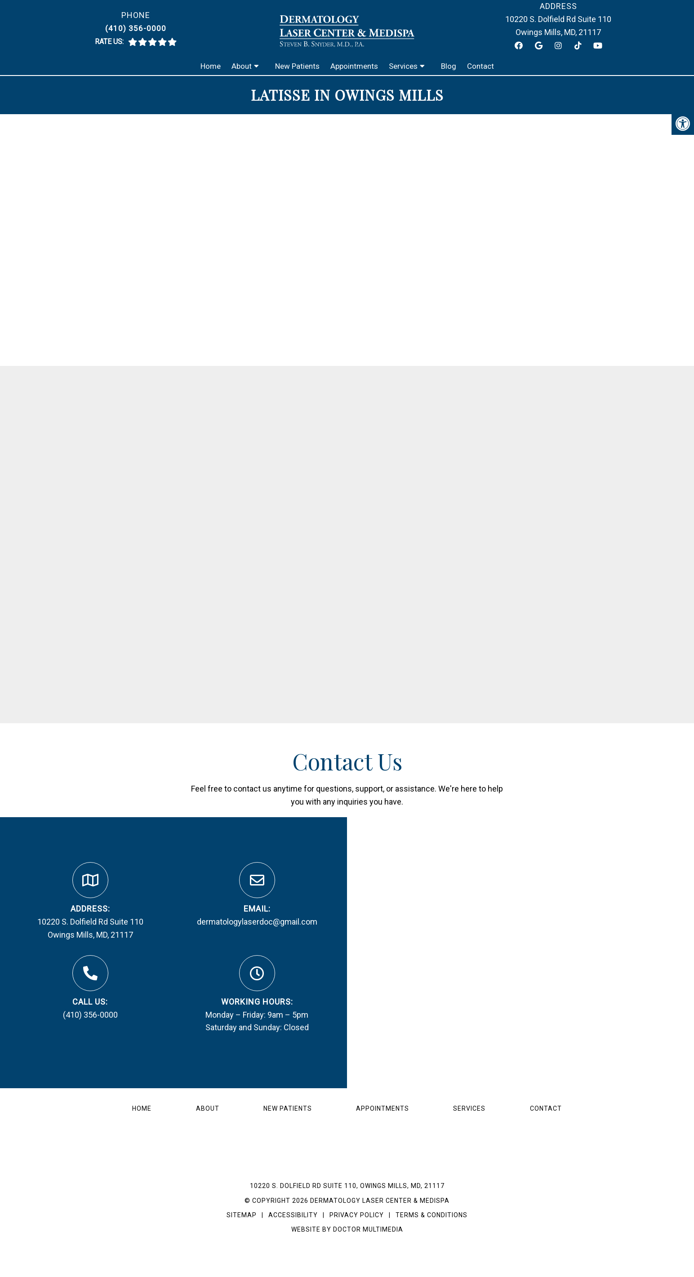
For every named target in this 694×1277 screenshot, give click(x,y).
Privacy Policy (357, 1215)
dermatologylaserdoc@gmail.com (257, 921)
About (241, 66)
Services (403, 66)
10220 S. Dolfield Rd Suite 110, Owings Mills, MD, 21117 (347, 1185)
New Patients (297, 66)
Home (210, 66)
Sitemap (242, 1215)
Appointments (354, 66)
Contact (480, 66)
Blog (448, 66)
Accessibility (293, 1215)
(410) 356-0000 (135, 28)
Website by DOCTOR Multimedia (347, 1229)
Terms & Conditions (431, 1215)
